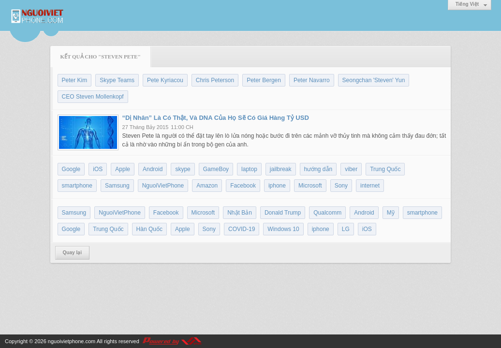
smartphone (77, 185)
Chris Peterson (215, 80)
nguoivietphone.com (71, 341)
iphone (277, 185)
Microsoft (310, 185)
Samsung (117, 185)
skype (182, 169)
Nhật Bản (239, 212)
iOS (98, 169)
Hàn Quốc (149, 229)
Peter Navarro (312, 80)
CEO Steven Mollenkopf (93, 96)
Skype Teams (117, 80)
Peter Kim (75, 80)
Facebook (243, 185)
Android (152, 169)
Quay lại (72, 252)
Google (71, 169)
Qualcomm (327, 212)
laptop (249, 169)
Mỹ (391, 212)
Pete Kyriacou (165, 80)
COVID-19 (241, 229)
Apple (122, 169)
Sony (341, 185)
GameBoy (216, 169)
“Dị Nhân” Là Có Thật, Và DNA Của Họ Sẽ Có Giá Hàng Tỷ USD (215, 117)
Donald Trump (283, 212)
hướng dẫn (318, 169)
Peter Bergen (264, 80)
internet (370, 185)
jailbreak (281, 169)
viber (351, 169)
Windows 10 (283, 229)
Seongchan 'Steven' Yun (373, 80)
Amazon (207, 185)
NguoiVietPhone (163, 185)
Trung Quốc (385, 169)
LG (346, 229)
